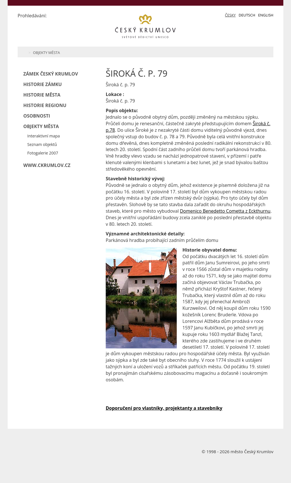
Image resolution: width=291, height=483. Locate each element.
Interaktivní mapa (43, 136)
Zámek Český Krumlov (50, 74)
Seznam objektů (42, 144)
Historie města (42, 95)
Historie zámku (42, 84)
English (265, 15)
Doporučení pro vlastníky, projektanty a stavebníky (164, 408)
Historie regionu (44, 105)
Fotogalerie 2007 (42, 153)
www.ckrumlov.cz (46, 165)
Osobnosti (36, 116)
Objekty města (46, 52)
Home (24, 52)
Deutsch (247, 15)
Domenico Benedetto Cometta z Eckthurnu (225, 211)
